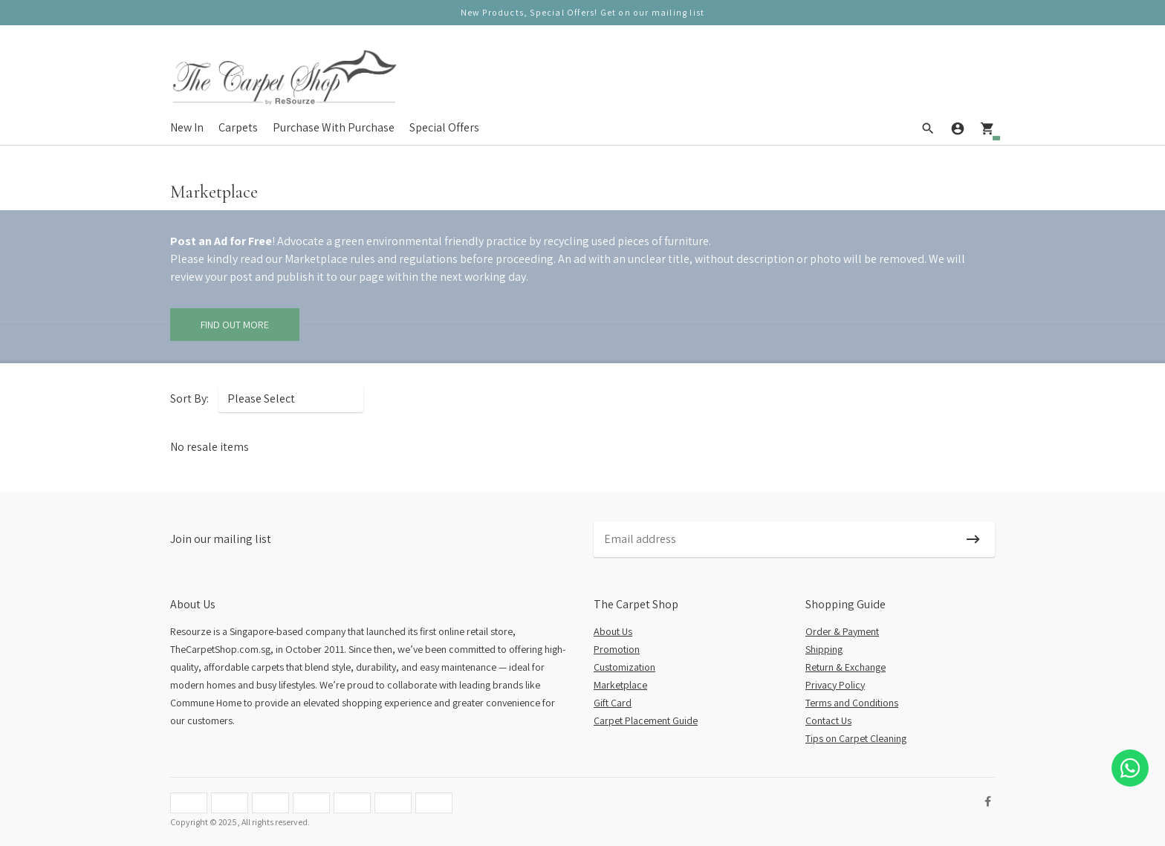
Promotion (617, 649)
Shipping (824, 649)
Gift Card (613, 702)
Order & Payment (842, 631)
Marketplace (620, 685)
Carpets (238, 127)
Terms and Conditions (851, 702)
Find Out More (235, 324)
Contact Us (828, 720)
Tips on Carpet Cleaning (855, 738)
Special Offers (444, 127)
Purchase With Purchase (334, 127)
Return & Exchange (845, 667)
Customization (624, 667)
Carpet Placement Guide (646, 720)
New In (187, 127)
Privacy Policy (835, 685)
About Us (613, 631)
